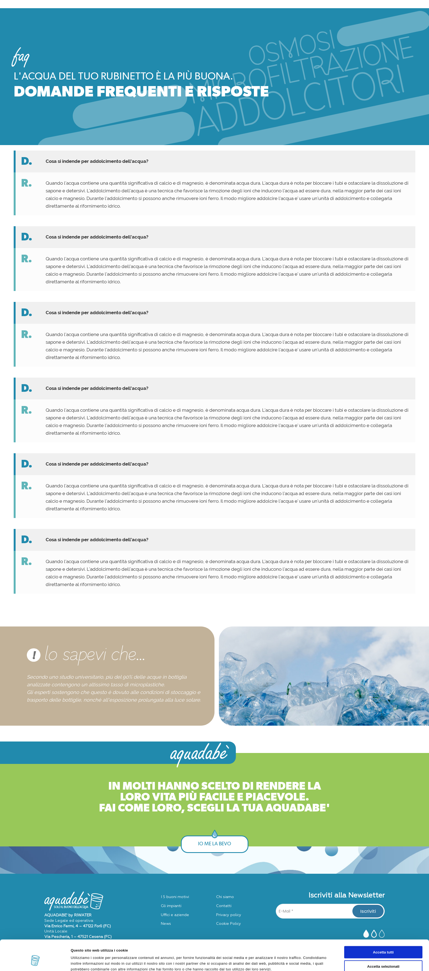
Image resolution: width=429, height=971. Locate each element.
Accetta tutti (383, 927)
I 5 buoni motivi (175, 897)
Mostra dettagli (268, 961)
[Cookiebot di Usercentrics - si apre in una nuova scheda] (35, 960)
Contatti (223, 906)
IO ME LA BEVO (214, 844)
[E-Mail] (330, 911)
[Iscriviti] (368, 911)
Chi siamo (225, 897)
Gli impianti (171, 906)
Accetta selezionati (383, 941)
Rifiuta (383, 956)
